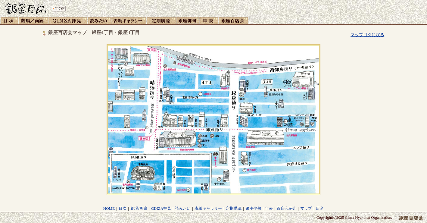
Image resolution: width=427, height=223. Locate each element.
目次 (122, 208)
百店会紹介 (286, 208)
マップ (306, 208)
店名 (320, 208)
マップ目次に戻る (367, 34)
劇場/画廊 (138, 208)
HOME (109, 208)
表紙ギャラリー (208, 208)
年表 (269, 208)
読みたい (183, 208)
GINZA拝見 (161, 208)
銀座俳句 (253, 208)
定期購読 (234, 208)
